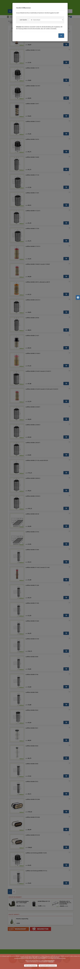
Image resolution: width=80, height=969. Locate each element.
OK (61, 35)
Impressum (50, 961)
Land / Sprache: (23, 19)
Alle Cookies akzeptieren (30, 965)
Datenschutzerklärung (49, 960)
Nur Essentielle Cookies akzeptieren (48, 965)
